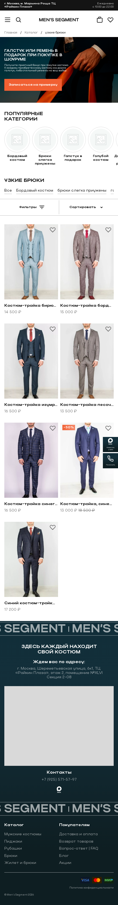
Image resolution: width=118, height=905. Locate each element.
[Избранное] (110, 19)
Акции (65, 863)
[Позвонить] (110, 460)
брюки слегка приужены (82, 191)
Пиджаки (13, 842)
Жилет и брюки (20, 863)
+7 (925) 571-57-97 (59, 780)
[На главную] (59, 19)
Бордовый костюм (34, 191)
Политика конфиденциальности (91, 888)
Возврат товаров (76, 842)
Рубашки (13, 849)
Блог (64, 856)
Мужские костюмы (22, 834)
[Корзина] (99, 19)
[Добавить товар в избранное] (52, 229)
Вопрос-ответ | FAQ (78, 849)
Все (8, 191)
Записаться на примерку (33, 84)
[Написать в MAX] (110, 444)
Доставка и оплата (78, 834)
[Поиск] (18, 19)
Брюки (10, 856)
